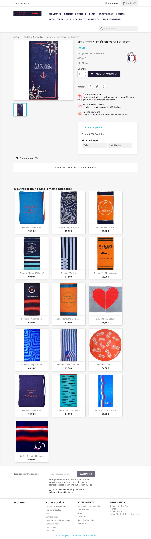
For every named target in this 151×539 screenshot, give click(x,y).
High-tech (94, 19)
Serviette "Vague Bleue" (32, 364)
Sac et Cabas (106, 14)
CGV (47, 513)
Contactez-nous (21, 3)
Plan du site (50, 527)
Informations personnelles (89, 506)
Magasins (49, 530)
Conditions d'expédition (56, 506)
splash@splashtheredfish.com (125, 514)
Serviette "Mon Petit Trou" (68, 364)
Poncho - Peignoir (75, 14)
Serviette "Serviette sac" (32, 410)
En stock (86, 134)
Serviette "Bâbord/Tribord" (32, 273)
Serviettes (55, 14)
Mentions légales (53, 510)
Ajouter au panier (104, 74)
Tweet (97, 86)
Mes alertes (83, 523)
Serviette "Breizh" (69, 273)
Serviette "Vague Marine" (68, 227)
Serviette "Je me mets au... (105, 273)
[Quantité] (81, 74)
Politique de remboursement (58, 520)
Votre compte (86, 502)
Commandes (83, 509)
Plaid (92, 14)
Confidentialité (52, 517)
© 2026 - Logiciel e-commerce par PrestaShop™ (76, 535)
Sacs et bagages (112, 19)
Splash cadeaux (75, 19)
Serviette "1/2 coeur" (105, 319)
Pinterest (104, 86)
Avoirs (80, 513)
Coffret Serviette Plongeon (32, 456)
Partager (90, 86)
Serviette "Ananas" (105, 364)
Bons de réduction (86, 520)
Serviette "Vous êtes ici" (32, 319)
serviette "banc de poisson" (68, 410)
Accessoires (56, 19)
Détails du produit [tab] (93, 127)
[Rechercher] (118, 28)
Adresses (82, 516)
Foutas (120, 14)
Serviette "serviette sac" (32, 227)
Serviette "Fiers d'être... (105, 227)
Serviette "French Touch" (106, 410)
